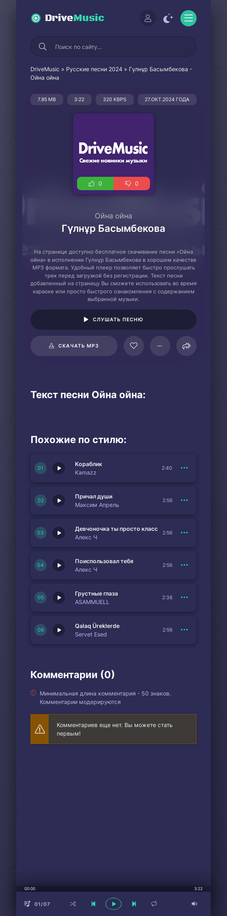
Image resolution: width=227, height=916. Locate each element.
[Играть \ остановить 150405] (59, 533)
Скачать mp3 (78, 346)
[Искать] (42, 46)
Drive (75, 18)
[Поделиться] (186, 346)
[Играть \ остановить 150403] (59, 597)
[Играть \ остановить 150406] (59, 500)
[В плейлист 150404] (184, 565)
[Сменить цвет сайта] (168, 18)
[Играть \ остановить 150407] (59, 468)
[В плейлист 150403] (184, 598)
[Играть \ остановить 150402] (59, 630)
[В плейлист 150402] (184, 630)
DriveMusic (45, 69)
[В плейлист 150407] (184, 468)
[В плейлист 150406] (184, 500)
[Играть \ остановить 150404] (59, 565)
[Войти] (148, 18)
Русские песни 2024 (94, 69)
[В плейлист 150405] (184, 533)
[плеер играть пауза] (113, 904)
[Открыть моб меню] (188, 18)
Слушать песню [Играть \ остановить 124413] (118, 319)
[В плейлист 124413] (160, 346)
